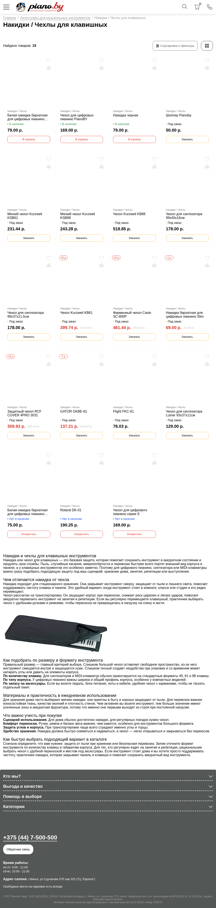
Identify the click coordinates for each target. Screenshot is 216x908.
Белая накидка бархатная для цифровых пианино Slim (27, 512)
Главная (9, 18)
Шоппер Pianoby (179, 115)
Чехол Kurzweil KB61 (76, 312)
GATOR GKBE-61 (73, 411)
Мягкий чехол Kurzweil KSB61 (24, 216)
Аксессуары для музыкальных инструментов (55, 18)
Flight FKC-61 (123, 411)
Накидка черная (125, 115)
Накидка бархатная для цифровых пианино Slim (185, 314)
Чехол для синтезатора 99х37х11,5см (25, 314)
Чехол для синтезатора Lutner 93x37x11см (184, 413)
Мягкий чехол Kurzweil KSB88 (77, 216)
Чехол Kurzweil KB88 (129, 214)
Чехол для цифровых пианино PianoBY (77, 117)
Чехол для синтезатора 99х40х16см (184, 216)
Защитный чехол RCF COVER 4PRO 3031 (24, 413)
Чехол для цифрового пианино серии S (130, 512)
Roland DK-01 (71, 510)
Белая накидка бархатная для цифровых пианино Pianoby (27, 117)
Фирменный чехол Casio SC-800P (132, 314)
